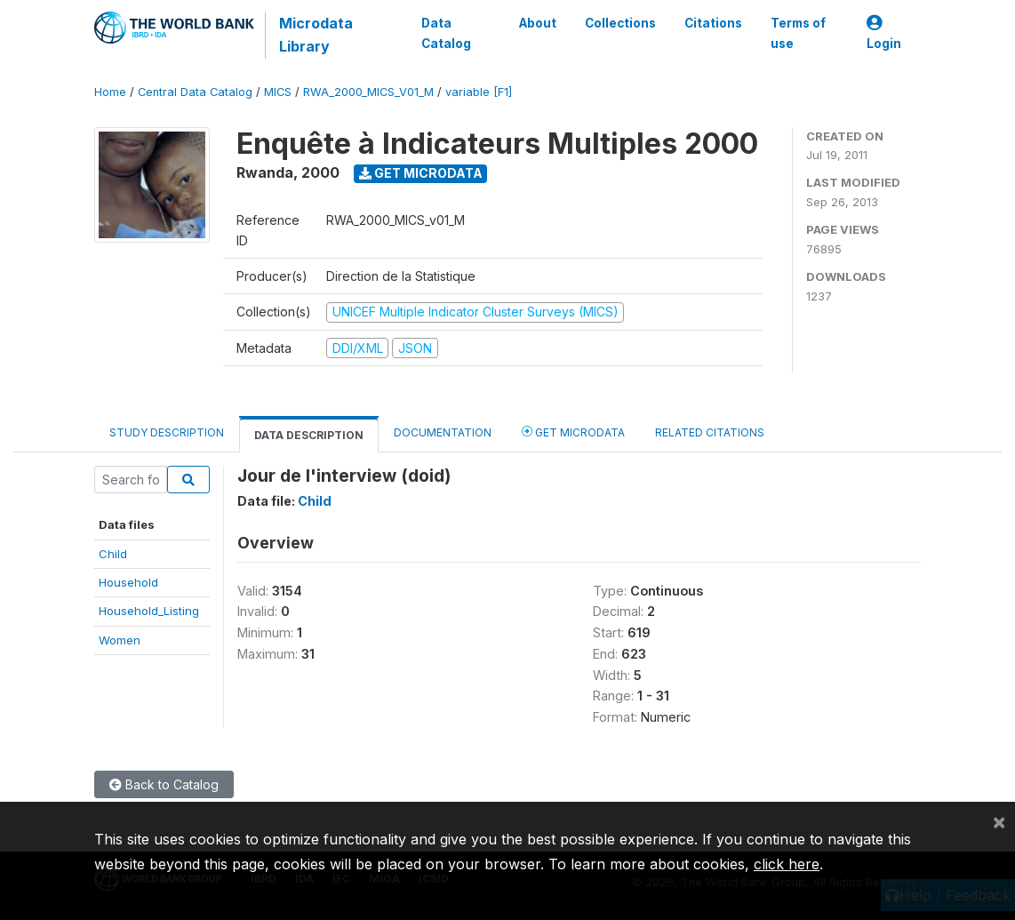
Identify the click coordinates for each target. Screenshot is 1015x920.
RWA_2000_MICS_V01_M (368, 92)
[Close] (999, 821)
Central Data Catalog (195, 92)
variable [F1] (478, 92)
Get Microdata (421, 172)
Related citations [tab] (709, 432)
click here (786, 864)
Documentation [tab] (443, 432)
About (537, 23)
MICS (278, 92)
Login (884, 33)
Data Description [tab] (309, 435)
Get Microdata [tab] (573, 431)
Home (110, 92)
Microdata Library (316, 34)
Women (119, 640)
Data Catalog (446, 33)
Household (128, 582)
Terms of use (798, 33)
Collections (620, 23)
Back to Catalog (164, 784)
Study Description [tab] (166, 432)
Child (113, 554)
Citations (713, 23)
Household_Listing (149, 611)
